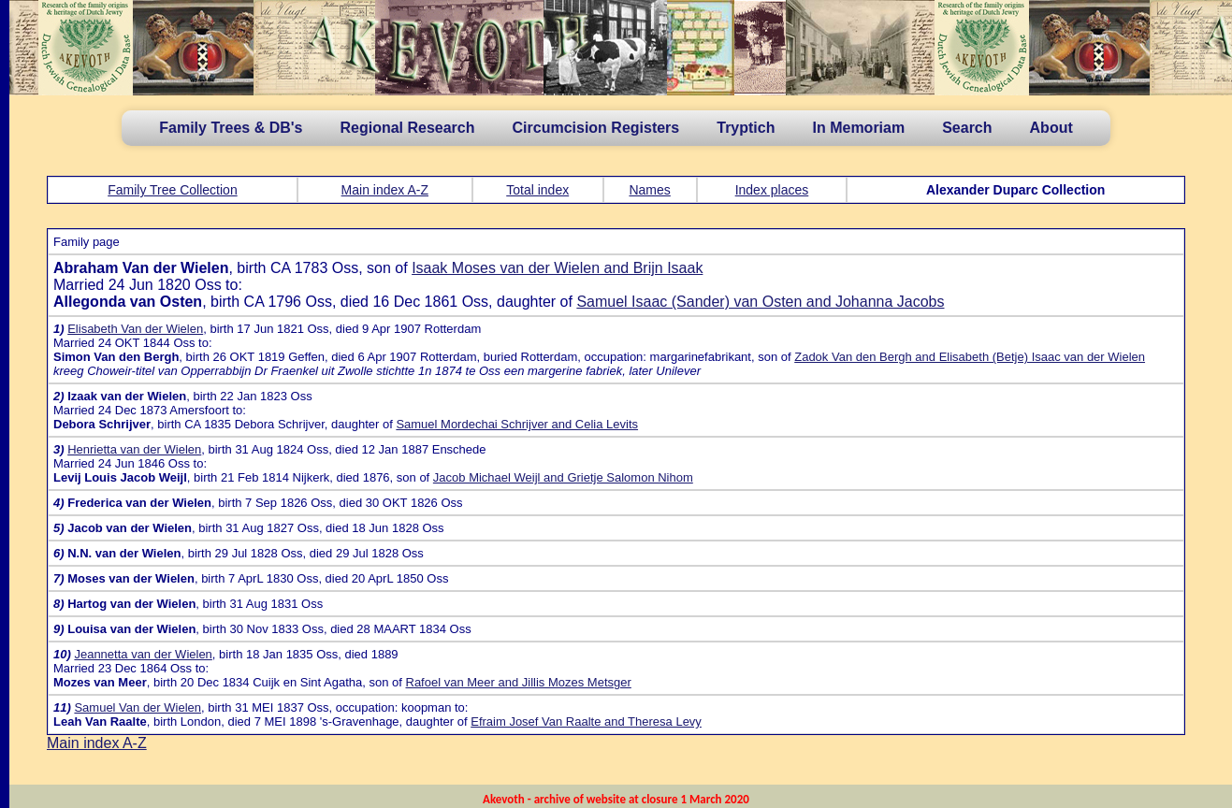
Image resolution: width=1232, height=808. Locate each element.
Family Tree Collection (173, 189)
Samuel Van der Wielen (137, 707)
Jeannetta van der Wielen (142, 654)
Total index (537, 189)
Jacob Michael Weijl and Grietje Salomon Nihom (563, 477)
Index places (772, 189)
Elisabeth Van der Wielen (135, 329)
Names (649, 189)
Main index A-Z (384, 189)
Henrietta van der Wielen (134, 449)
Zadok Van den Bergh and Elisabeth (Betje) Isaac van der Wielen (969, 357)
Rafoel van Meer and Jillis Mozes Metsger (518, 682)
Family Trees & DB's (230, 128)
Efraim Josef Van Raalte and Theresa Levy (586, 721)
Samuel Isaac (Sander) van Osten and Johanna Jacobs (760, 302)
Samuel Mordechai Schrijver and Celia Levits (517, 424)
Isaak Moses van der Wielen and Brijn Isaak (557, 268)
